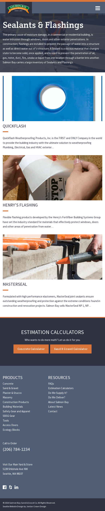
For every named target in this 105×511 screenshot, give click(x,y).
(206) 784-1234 (16, 449)
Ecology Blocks (11, 429)
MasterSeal (15, 284)
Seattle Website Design (13, 506)
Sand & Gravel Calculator (71, 349)
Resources (59, 377)
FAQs (51, 383)
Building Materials (13, 406)
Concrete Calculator (31, 349)
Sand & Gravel (10, 388)
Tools (6, 420)
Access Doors (10, 425)
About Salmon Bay (58, 402)
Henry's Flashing (20, 205)
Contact (52, 411)
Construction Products (16, 402)
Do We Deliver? (56, 397)
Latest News (55, 406)
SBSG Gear (9, 416)
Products (13, 377)
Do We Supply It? (57, 393)
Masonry (7, 397)
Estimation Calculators (61, 388)
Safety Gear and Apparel (16, 411)
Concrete (8, 383)
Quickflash (14, 126)
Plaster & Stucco (12, 393)
